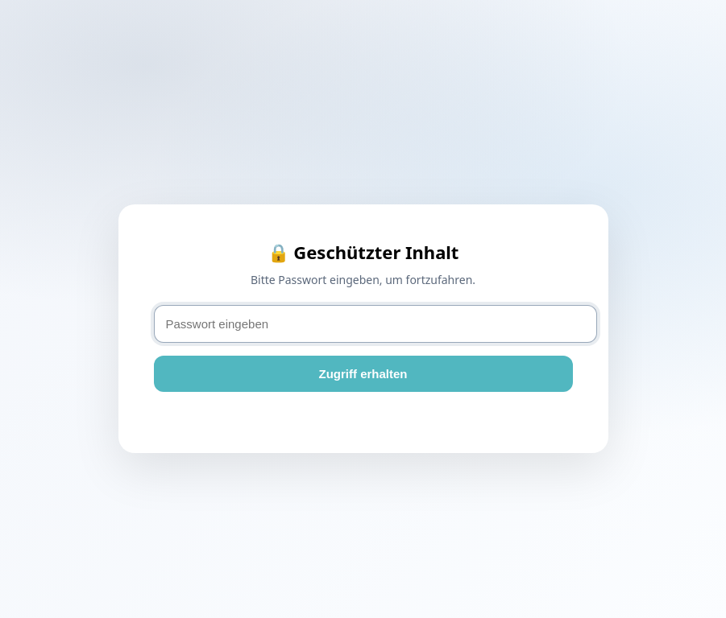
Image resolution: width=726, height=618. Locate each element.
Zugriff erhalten (362, 374)
